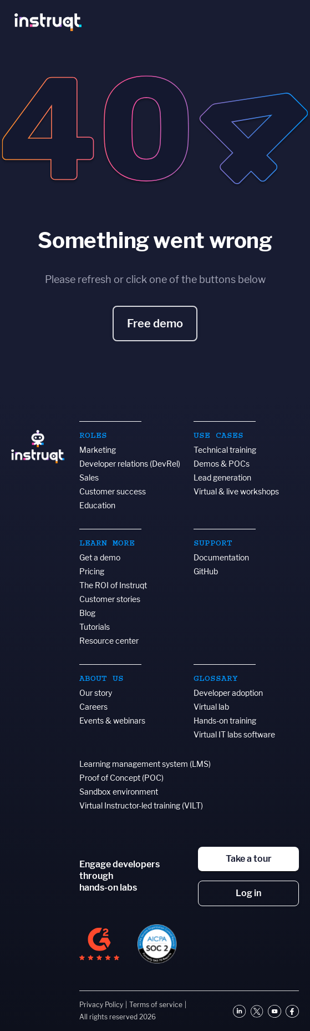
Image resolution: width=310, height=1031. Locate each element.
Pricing (91, 571)
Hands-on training (225, 720)
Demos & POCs (222, 463)
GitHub (206, 571)
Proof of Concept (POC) (121, 777)
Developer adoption (228, 693)
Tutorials (94, 626)
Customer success (112, 491)
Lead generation (222, 477)
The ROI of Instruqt (113, 585)
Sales (89, 477)
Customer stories (109, 599)
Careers (93, 706)
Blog (87, 613)
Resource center (109, 640)
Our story (95, 693)
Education (97, 505)
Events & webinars (112, 720)
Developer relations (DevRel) (129, 463)
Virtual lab (211, 706)
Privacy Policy (101, 1004)
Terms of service (155, 1004)
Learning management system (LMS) (145, 764)
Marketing (97, 449)
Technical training (225, 449)
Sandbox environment (118, 791)
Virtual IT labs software (234, 734)
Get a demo (99, 557)
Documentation (221, 557)
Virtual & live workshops (236, 491)
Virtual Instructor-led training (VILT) (141, 805)
